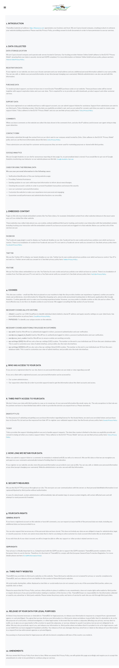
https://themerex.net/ (37, 28)
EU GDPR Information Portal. (33, 558)
